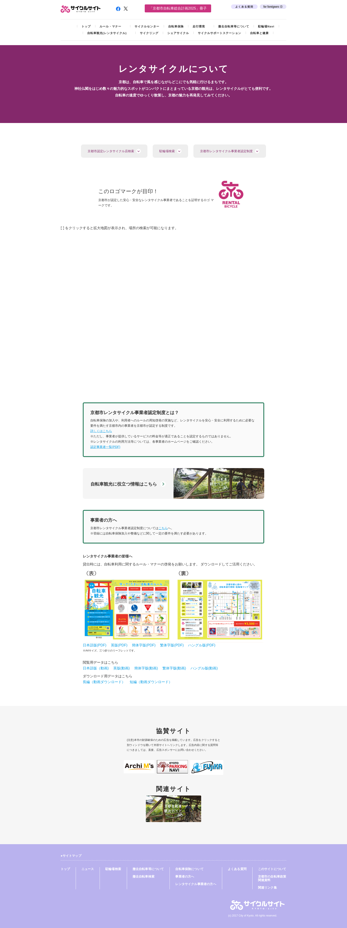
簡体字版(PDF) (144, 645)
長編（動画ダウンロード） (104, 682)
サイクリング (149, 33)
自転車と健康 (259, 33)
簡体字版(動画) (146, 668)
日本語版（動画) (96, 668)
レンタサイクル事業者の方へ (195, 884)
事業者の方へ (184, 876)
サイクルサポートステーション (219, 33)
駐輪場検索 (113, 869)
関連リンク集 (267, 887)
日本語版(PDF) (94, 645)
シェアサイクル (178, 33)
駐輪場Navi (266, 26)
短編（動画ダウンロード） (151, 682)
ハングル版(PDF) (201, 645)
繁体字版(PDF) (172, 645)
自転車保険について (189, 869)
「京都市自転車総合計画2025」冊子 (178, 8)
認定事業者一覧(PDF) (105, 447)
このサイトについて (272, 869)
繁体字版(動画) (174, 668)
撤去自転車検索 (143, 876)
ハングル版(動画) (204, 668)
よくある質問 (237, 869)
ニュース (87, 869)
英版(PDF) (119, 645)
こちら (163, 528)
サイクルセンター (147, 26)
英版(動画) (121, 668)
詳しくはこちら (101, 431)
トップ (86, 26)
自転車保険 (176, 26)
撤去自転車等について (233, 26)
